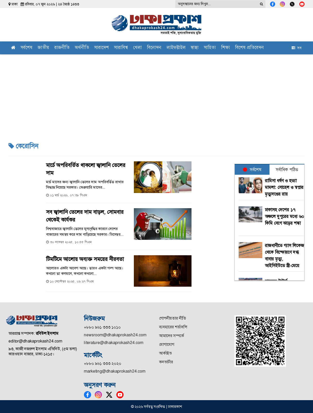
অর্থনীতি (82, 48)
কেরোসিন (23, 146)
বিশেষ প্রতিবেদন (249, 48)
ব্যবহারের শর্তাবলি (173, 327)
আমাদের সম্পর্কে (171, 335)
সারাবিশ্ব (121, 48)
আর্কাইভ (165, 353)
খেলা (137, 48)
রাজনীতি (61, 48)
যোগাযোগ (166, 344)
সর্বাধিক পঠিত (287, 169)
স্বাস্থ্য (195, 48)
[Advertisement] (156, 93)
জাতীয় (43, 48)
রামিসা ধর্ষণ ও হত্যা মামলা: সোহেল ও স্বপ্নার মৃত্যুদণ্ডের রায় (284, 187)
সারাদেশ (101, 48)
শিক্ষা (225, 48)
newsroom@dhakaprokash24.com (115, 335)
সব (296, 48)
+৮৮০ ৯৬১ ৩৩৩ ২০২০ (102, 363)
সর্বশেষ (26, 48)
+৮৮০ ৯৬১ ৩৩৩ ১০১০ (102, 327)
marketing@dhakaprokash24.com (114, 371)
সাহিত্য (210, 48)
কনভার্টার (166, 362)
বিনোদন (154, 48)
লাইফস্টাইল (176, 48)
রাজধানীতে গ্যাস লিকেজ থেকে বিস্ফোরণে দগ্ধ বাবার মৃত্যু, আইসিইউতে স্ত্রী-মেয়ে (284, 255)
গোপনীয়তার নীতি (172, 318)
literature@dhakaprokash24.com (113, 342)
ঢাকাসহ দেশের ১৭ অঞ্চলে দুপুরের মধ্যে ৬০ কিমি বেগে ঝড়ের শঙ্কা (284, 220)
